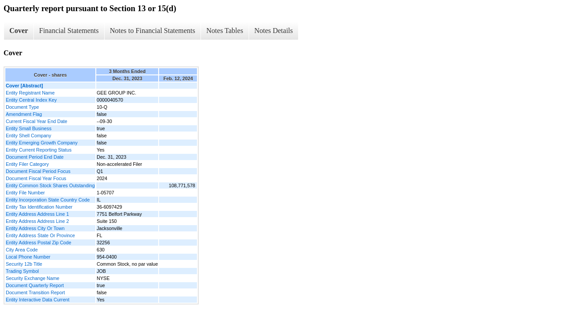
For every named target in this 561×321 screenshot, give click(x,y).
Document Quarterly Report (35, 285)
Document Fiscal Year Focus (36, 178)
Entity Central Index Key (31, 100)
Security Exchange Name (32, 278)
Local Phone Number (28, 256)
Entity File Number (25, 192)
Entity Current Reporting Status (38, 149)
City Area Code (22, 249)
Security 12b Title (24, 264)
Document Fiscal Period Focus (38, 171)
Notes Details (273, 30)
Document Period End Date (35, 157)
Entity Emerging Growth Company (42, 142)
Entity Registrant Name (30, 92)
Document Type (22, 107)
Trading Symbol (22, 271)
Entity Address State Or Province (40, 235)
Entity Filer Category (27, 164)
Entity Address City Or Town (35, 228)
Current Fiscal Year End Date (36, 121)
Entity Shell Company (28, 135)
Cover (18, 30)
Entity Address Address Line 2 (37, 221)
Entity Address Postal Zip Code (38, 242)
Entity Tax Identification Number (39, 207)
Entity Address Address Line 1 (37, 214)
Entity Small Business (28, 128)
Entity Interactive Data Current (38, 299)
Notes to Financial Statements (153, 30)
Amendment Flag (24, 114)
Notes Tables (224, 30)
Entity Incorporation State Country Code (48, 199)
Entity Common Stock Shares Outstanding (50, 185)
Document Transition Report (35, 292)
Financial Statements (69, 30)
